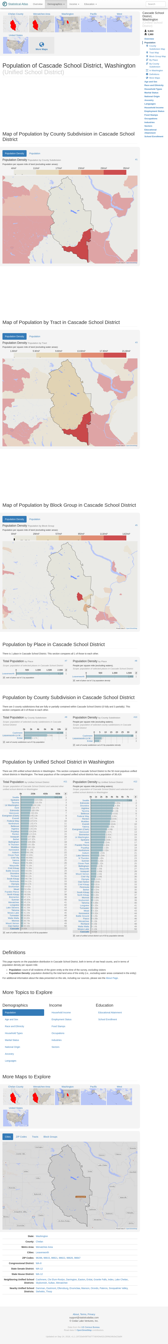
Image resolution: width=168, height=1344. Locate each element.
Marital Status (12, 1040)
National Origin (12, 1047)
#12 (135, 781)
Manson (85, 1288)
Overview (37, 4)
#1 (136, 159)
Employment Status (61, 1019)
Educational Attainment (110, 1012)
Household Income (61, 1012)
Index (111, 1279)
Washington (42, 1236)
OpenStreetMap (84, 1330)
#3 (136, 342)
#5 (136, 525)
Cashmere (41, 1279)
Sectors (55, 1047)
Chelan (39, 1241)
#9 (66, 717)
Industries (57, 1040)
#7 (66, 661)
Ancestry (9, 1054)
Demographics (55, 4)
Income (74, 4)
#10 (135, 717)
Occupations (58, 1033)
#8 (136, 661)
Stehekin (40, 1291)
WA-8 (38, 1263)
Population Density (14, 153)
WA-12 (39, 1268)
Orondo (94, 1288)
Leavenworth (42, 1252)
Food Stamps (58, 1026)
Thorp (49, 1291)
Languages (10, 1060)
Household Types (14, 1033)
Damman (40, 1288)
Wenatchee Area (44, 1247)
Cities (8, 1136)
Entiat (89, 1279)
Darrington (71, 1279)
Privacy (91, 1314)
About (76, 1314)
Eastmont (51, 1288)
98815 (46, 1258)
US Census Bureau (90, 1327)
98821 (54, 1258)
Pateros (103, 1288)
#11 (65, 781)
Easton (81, 1279)
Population (34, 153)
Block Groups (50, 1136)
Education (90, 4)
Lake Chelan (121, 1279)
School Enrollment (107, 1019)
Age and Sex (11, 1019)
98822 (62, 1258)
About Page (112, 978)
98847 (77, 1258)
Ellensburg (62, 1288)
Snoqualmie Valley (118, 1288)
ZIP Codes (21, 1136)
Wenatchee (62, 1282)
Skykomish (41, 1282)
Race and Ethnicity (14, 1026)
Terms (83, 1314)
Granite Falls (100, 1279)
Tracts (35, 1136)
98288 (39, 1258)
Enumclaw (75, 1288)
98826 (69, 1258)
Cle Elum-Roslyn (56, 1279)
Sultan (51, 1282)
